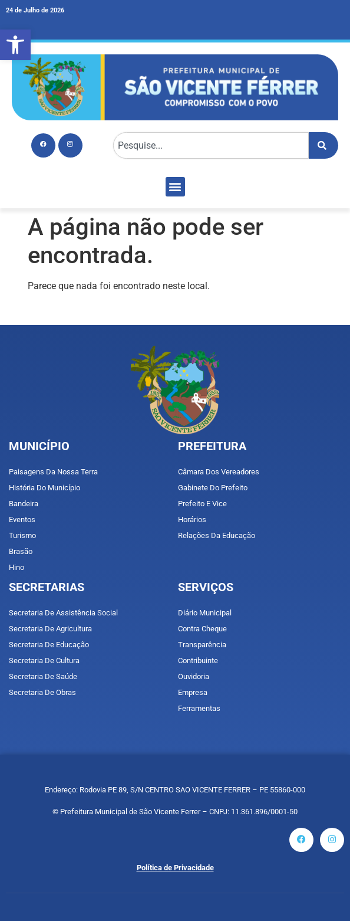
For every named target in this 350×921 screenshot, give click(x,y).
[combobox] (211, 145)
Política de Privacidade (175, 867)
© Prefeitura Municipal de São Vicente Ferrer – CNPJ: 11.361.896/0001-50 (175, 811)
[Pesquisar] (323, 145)
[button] (15, 45)
